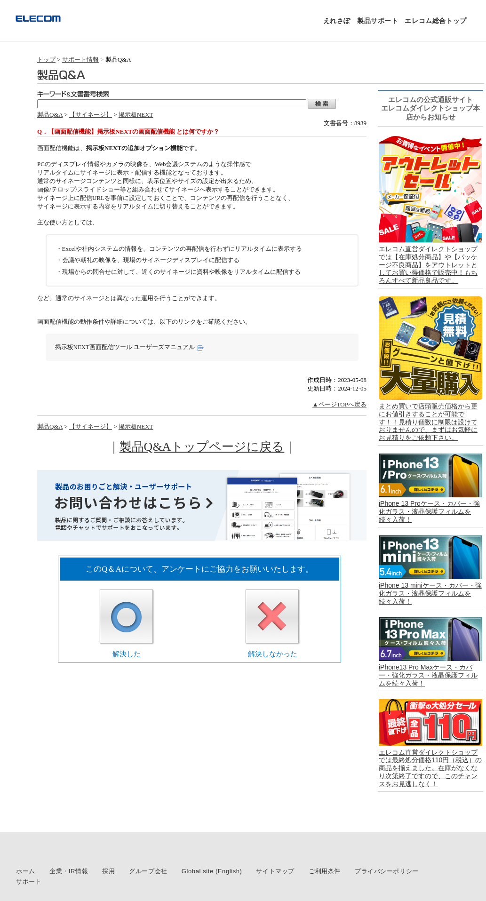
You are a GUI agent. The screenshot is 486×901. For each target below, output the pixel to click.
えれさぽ (337, 20)
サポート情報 (80, 59)
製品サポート (377, 20)
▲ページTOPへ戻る (339, 404)
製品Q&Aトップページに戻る (202, 447)
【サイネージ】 (90, 114)
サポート (28, 881)
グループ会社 (148, 871)
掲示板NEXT (136, 114)
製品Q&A (50, 114)
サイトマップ (275, 871)
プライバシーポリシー (387, 871)
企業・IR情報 (68, 871)
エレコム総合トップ (435, 20)
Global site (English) (212, 871)
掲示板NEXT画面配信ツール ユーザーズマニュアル (125, 347)
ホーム (25, 871)
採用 (108, 871)
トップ (46, 59)
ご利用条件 (325, 871)
